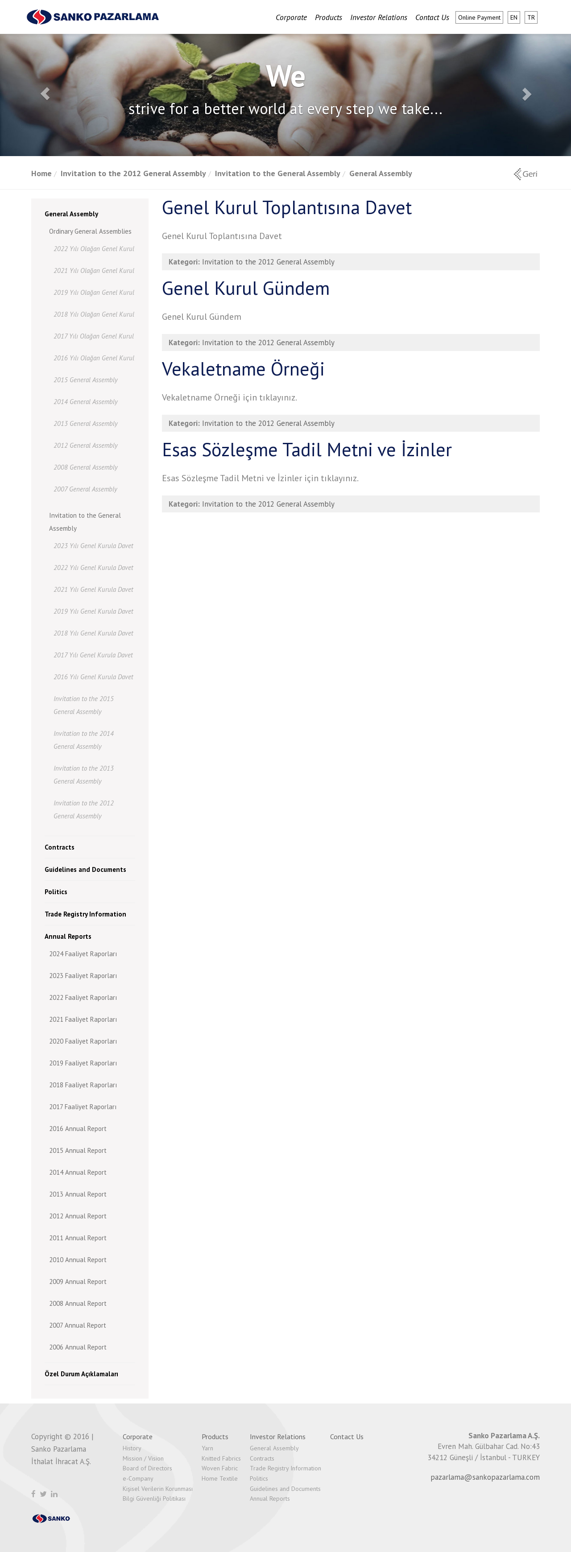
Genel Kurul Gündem (246, 288)
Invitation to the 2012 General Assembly (133, 173)
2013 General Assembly (86, 423)
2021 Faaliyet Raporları (83, 1019)
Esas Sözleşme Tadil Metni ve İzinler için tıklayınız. (260, 478)
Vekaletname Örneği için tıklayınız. (229, 397)
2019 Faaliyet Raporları (83, 1063)
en (513, 17)
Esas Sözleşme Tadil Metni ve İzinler (307, 449)
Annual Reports (68, 936)
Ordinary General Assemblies (90, 231)
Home (41, 173)
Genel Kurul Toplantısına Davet (287, 207)
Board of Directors (147, 1468)
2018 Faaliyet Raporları (83, 1085)
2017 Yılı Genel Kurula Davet (93, 655)
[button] (43, 91)
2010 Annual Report (78, 1259)
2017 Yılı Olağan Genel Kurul (94, 336)
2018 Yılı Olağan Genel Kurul (94, 314)
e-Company (138, 1478)
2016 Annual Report (78, 1128)
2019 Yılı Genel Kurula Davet (93, 611)
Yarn (207, 1448)
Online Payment (479, 17)
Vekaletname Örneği (243, 368)
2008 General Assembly (86, 467)
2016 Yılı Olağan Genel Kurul (94, 358)
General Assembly (380, 173)
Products (328, 17)
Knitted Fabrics (221, 1458)
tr (531, 17)
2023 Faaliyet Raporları (83, 975)
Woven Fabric (220, 1468)
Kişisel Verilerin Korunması (158, 1489)
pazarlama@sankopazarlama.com (485, 1477)
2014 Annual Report (78, 1172)
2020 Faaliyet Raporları (83, 1041)
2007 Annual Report (77, 1325)
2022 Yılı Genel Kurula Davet (93, 567)
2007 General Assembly (85, 489)
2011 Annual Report (78, 1238)
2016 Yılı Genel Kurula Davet (93, 677)
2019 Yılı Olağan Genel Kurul (94, 292)
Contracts (59, 847)
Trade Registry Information (85, 914)
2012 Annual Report (78, 1216)
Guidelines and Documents (85, 869)
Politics (56, 891)
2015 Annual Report (78, 1150)
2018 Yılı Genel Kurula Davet (93, 633)
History (132, 1448)
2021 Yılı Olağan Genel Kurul (94, 270)
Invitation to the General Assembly (277, 173)
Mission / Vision (143, 1458)
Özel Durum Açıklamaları (81, 1374)
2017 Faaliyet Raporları (82, 1106)
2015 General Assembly (86, 380)
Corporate (291, 17)
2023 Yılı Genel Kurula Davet (93, 545)
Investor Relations (378, 17)
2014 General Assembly (86, 401)
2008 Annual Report (78, 1303)
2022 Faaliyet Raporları (83, 997)
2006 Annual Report (78, 1347)
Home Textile (220, 1478)
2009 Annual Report (78, 1281)
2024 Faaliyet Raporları (83, 953)
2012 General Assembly (86, 445)
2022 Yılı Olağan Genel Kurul (94, 248)
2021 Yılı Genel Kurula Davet (93, 589)
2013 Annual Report (78, 1194)
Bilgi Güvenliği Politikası (154, 1498)
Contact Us (432, 17)
